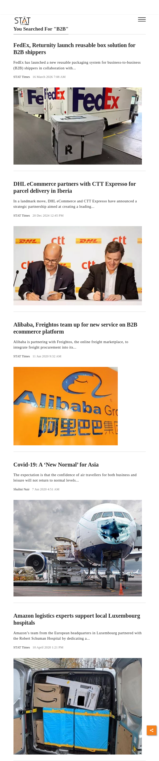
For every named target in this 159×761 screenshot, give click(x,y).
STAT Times (21, 77)
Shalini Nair (21, 489)
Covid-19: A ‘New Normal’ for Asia (56, 464)
